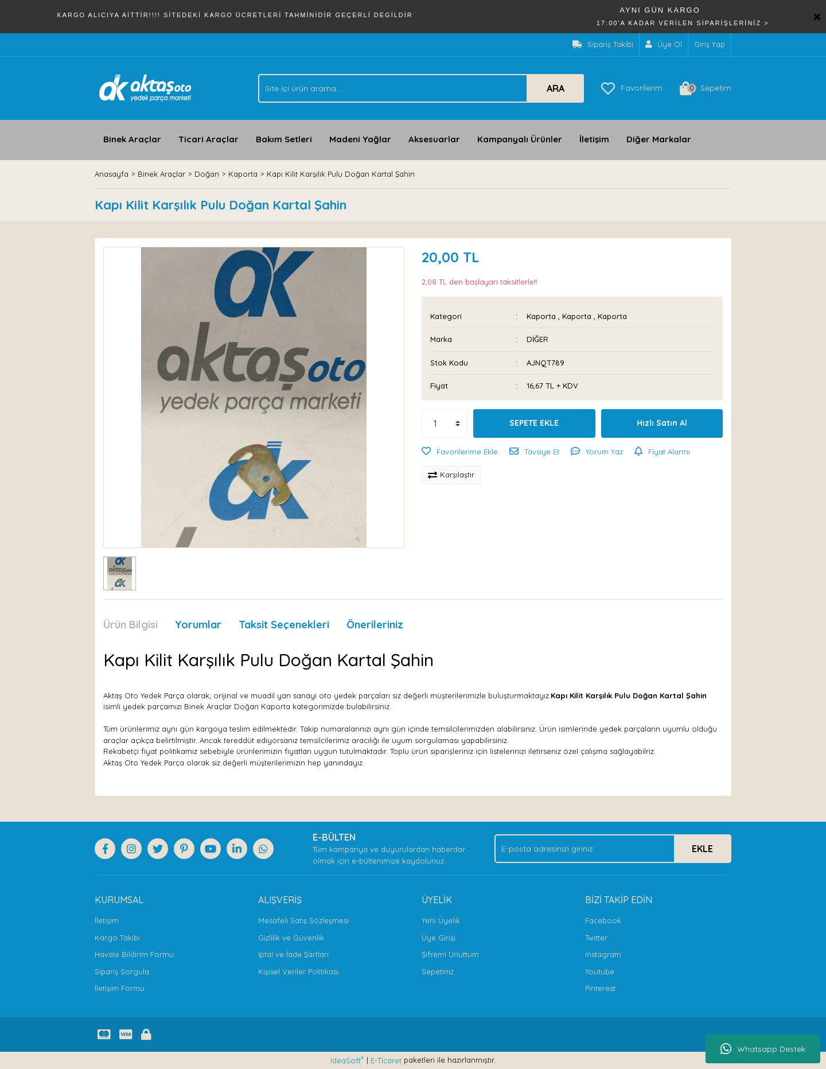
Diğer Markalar (658, 139)
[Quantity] (444, 423)
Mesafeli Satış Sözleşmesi (303, 920)
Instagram (603, 954)
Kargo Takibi (117, 937)
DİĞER (537, 339)
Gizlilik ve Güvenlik (291, 937)
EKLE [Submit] (702, 848)
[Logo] (145, 87)
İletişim (594, 139)
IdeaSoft (347, 1060)
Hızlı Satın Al (662, 423)
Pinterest (600, 988)
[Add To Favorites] (460, 452)
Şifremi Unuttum (450, 954)
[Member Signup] (664, 44)
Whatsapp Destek (762, 1049)
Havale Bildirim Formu (134, 954)
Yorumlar (198, 624)
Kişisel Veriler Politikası (298, 971)
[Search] (421, 88)
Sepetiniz (438, 971)
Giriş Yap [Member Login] (709, 44)
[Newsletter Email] (612, 848)
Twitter (596, 937)
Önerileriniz (374, 624)
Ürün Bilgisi (130, 624)
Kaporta (541, 316)
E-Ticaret (386, 1060)
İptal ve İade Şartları (293, 954)
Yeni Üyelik (441, 920)
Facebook (603, 920)
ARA (555, 88)
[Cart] (705, 88)
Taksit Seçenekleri (284, 624)
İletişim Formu (120, 988)
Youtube (599, 971)
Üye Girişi (438, 937)
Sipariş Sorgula (122, 971)
